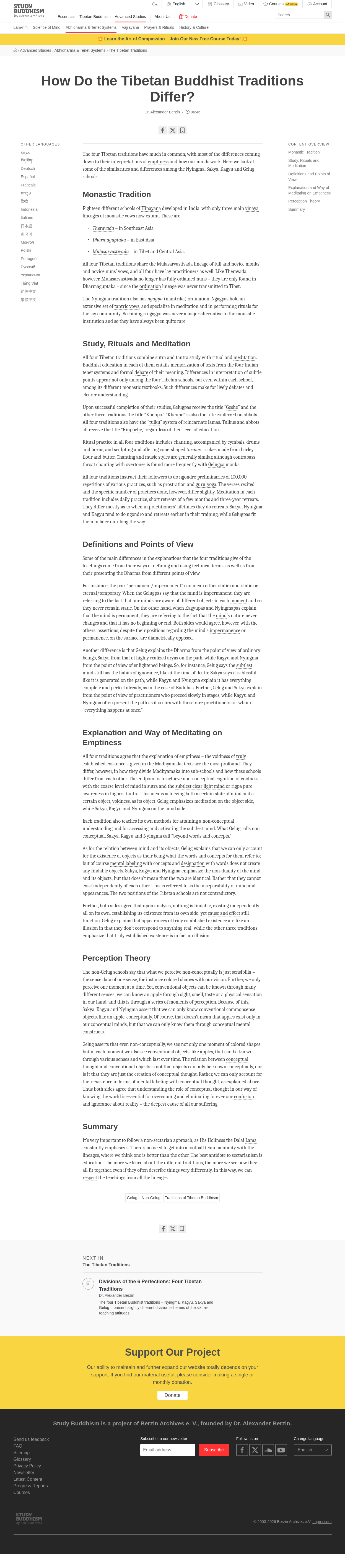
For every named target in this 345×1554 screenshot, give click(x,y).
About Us (163, 16)
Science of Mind (47, 27)
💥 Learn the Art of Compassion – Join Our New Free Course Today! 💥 (172, 39)
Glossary (218, 4)
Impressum (321, 1521)
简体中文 (28, 291)
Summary (296, 209)
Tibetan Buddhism (94, 16)
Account (317, 4)
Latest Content (28, 1479)
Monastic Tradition (304, 152)
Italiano (27, 217)
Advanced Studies (130, 16)
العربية (26, 152)
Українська (30, 275)
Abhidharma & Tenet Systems (91, 27)
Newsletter (24, 1472)
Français (28, 185)
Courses (280, 4)
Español (28, 177)
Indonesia (29, 209)
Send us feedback (31, 1439)
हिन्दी (24, 201)
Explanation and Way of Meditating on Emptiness (309, 190)
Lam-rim (21, 27)
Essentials (67, 16)
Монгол (27, 242)
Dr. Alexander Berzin (162, 112)
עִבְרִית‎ (26, 193)
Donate (188, 16)
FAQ (18, 1446)
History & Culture (194, 27)
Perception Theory (304, 201)
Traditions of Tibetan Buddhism (191, 1198)
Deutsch (28, 168)
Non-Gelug (151, 1198)
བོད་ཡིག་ (27, 160)
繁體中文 (28, 299)
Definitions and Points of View (309, 177)
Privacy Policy (27, 1466)
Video (246, 4)
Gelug (132, 1198)
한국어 (26, 234)
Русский (28, 267)
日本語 (26, 226)
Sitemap (22, 1452)
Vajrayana (130, 27)
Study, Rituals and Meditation (304, 163)
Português (29, 258)
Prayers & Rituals (159, 27)
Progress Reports (31, 1485)
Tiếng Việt (29, 283)
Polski (26, 250)
